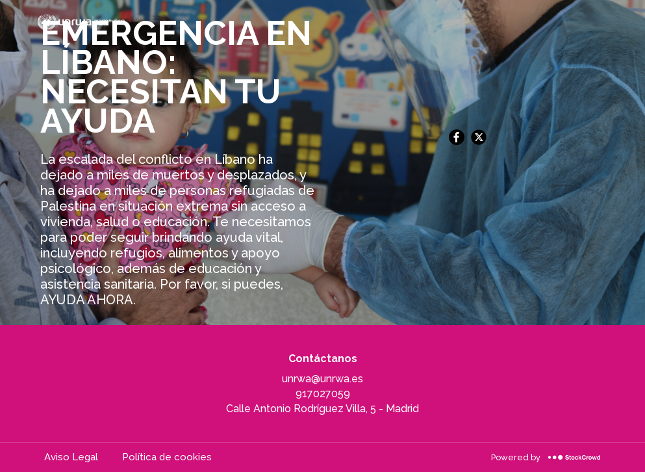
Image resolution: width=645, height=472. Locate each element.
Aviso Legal (71, 457)
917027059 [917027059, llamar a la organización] (323, 393)
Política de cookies (167, 457)
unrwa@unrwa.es (322, 379)
